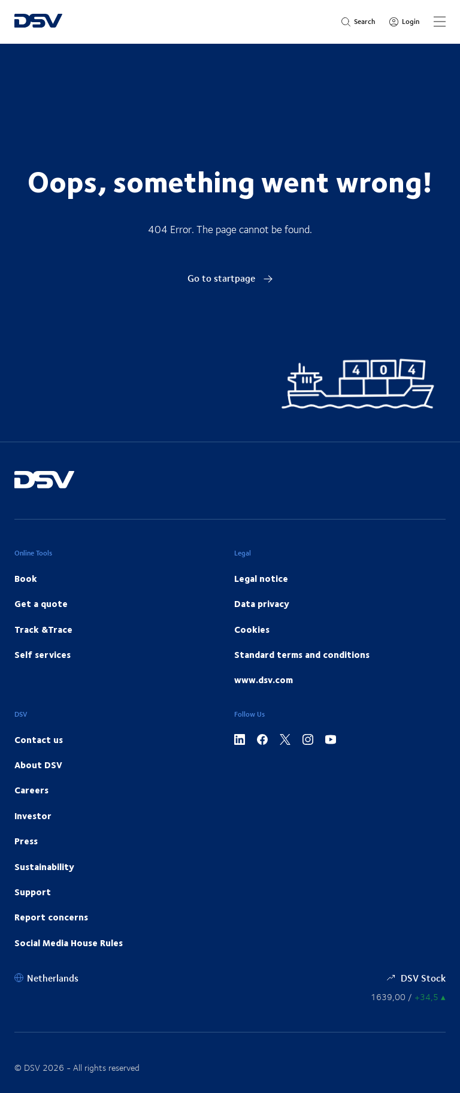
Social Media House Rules (68, 942)
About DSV (38, 764)
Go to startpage (230, 278)
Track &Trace (43, 629)
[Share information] (408, 997)
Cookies (252, 629)
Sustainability (44, 866)
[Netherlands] (46, 977)
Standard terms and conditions (302, 654)
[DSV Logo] (38, 22)
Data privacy (261, 603)
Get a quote (41, 603)
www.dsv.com (263, 679)
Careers (31, 790)
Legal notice (261, 578)
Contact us (38, 739)
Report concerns (51, 917)
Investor (33, 815)
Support (32, 891)
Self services (42, 654)
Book (25, 578)
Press (26, 841)
